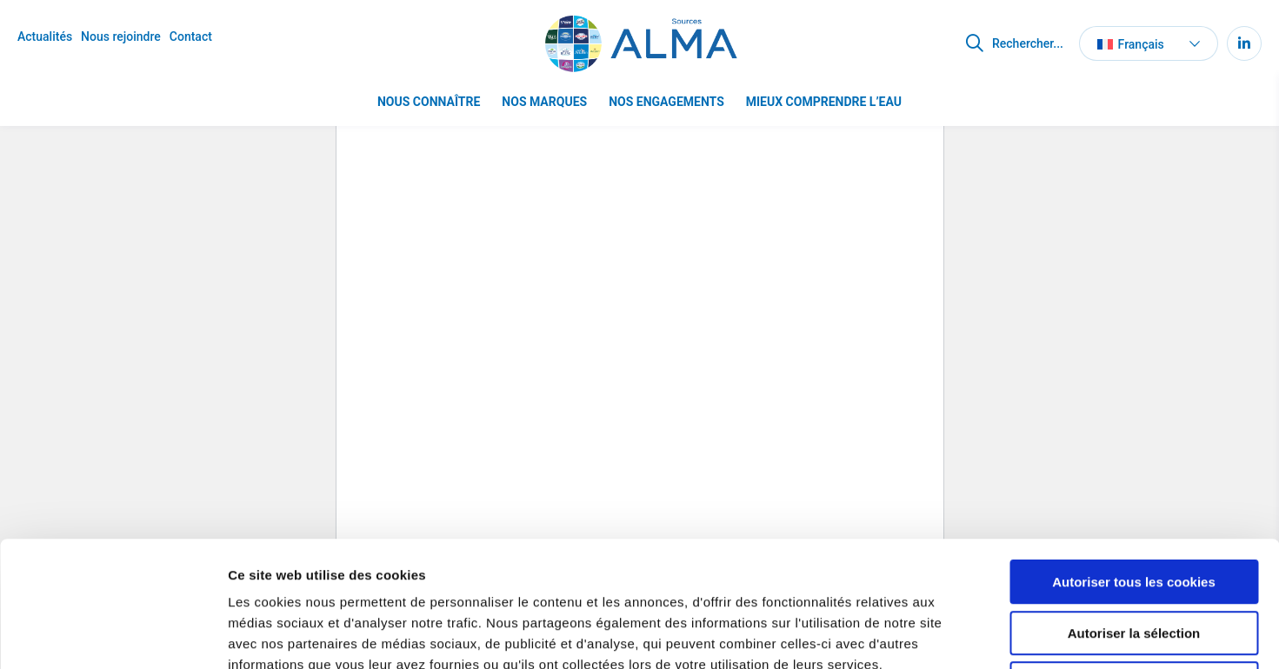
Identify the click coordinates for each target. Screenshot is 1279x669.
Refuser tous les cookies (1134, 558)
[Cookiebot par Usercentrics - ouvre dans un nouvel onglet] (113, 635)
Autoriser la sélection (1134, 507)
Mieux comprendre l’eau (824, 102)
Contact (191, 36)
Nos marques (544, 102)
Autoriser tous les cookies (1134, 456)
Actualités (44, 36)
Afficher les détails (957, 634)
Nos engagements (666, 102)
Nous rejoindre (121, 36)
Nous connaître (428, 102)
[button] (1148, 43)
